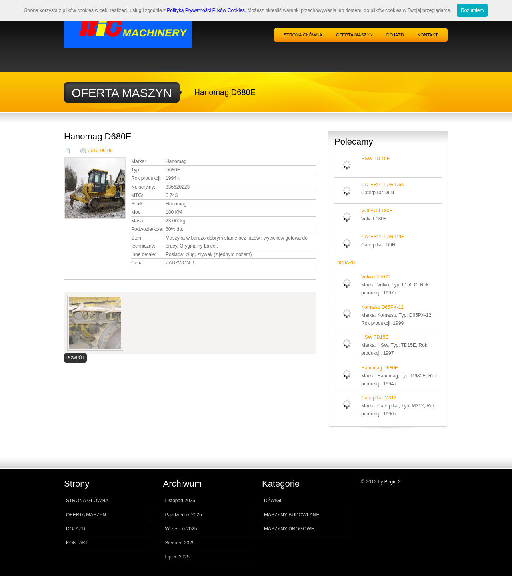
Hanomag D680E (379, 368)
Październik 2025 (183, 515)
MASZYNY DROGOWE (289, 529)
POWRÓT (75, 358)
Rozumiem (472, 10)
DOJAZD (395, 34)
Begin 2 (392, 482)
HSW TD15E (374, 337)
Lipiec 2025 (177, 557)
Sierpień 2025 (180, 543)
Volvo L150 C (375, 277)
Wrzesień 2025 (181, 529)
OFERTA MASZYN (354, 34)
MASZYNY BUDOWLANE (291, 515)
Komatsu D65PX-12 (382, 307)
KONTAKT (428, 34)
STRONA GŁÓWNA (303, 34)
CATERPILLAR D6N (382, 184)
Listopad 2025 (180, 500)
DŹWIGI (272, 500)
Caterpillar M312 (378, 398)
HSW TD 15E (375, 158)
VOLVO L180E (377, 210)
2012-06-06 (100, 150)
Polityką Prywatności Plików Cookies (206, 10)
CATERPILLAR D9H (382, 237)
